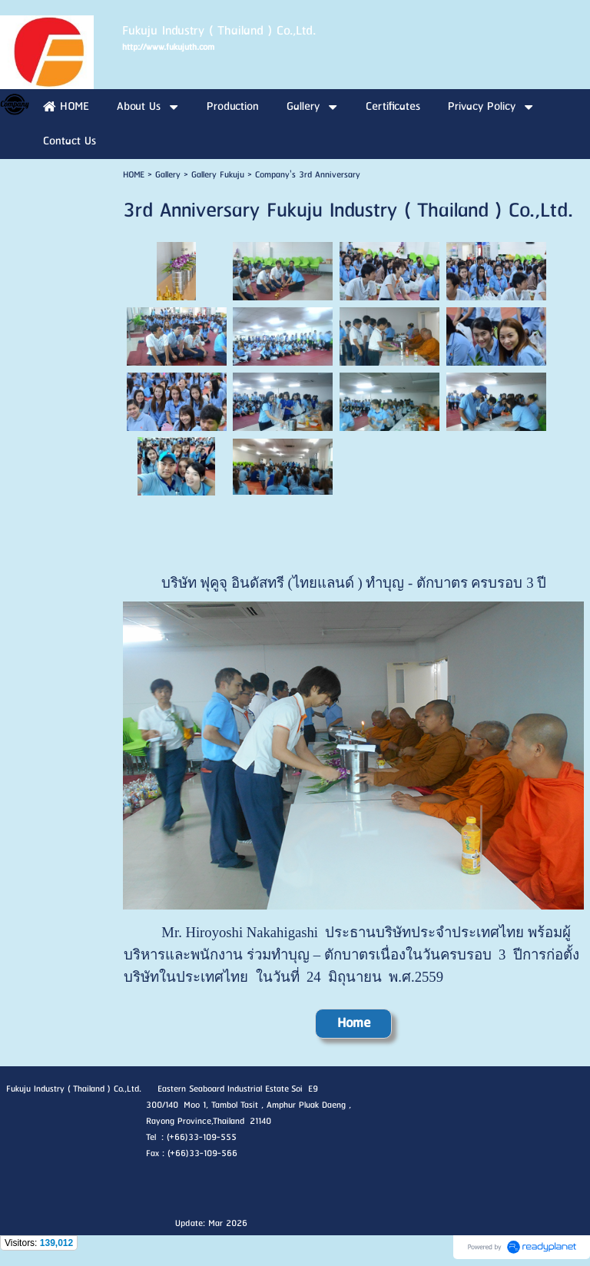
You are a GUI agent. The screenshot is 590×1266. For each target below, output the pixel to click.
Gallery (168, 175)
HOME (133, 175)
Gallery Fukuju (217, 175)
